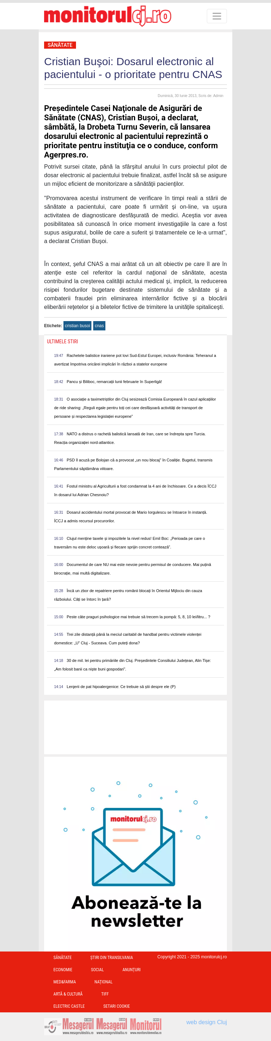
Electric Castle (69, 1006)
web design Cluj (206, 1022)
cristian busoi (77, 325)
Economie (62, 969)
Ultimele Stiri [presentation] (62, 341)
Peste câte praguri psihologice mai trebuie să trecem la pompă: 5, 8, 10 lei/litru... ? (138, 617)
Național (104, 981)
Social (97, 969)
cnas (99, 325)
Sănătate (60, 45)
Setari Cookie (116, 1006)
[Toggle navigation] (217, 16)
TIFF (105, 994)
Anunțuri (132, 969)
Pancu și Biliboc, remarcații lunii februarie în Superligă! (114, 381)
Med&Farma (64, 981)
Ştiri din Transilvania (111, 957)
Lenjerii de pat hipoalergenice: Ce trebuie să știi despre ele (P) (121, 686)
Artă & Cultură (67, 994)
